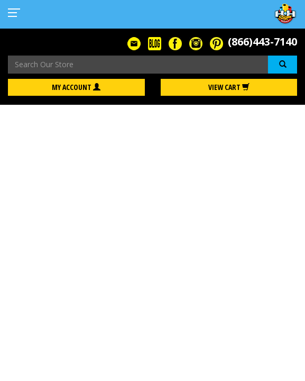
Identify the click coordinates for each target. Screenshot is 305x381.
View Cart (228, 87)
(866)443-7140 (262, 41)
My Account (76, 87)
